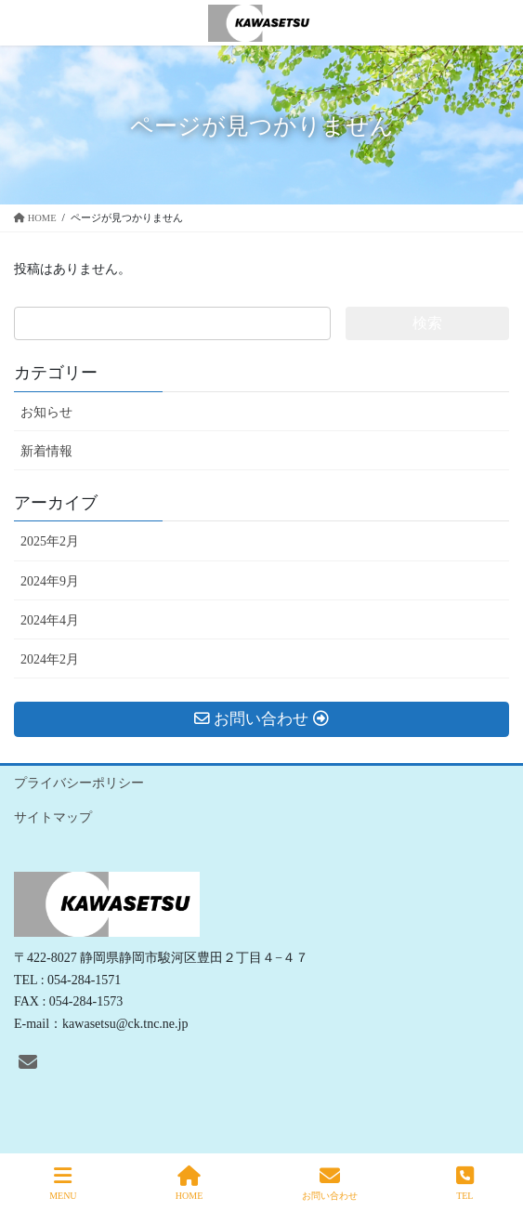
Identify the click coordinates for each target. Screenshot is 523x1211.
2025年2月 (49, 541)
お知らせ (46, 412)
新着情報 (46, 451)
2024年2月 (49, 659)
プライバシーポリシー (79, 783)
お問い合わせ (330, 1183)
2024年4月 (49, 620)
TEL (465, 1183)
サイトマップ (53, 817)
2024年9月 (49, 581)
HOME (189, 1183)
